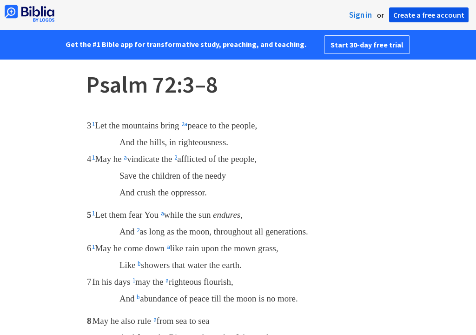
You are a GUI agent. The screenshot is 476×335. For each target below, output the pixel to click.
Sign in (360, 15)
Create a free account (428, 15)
